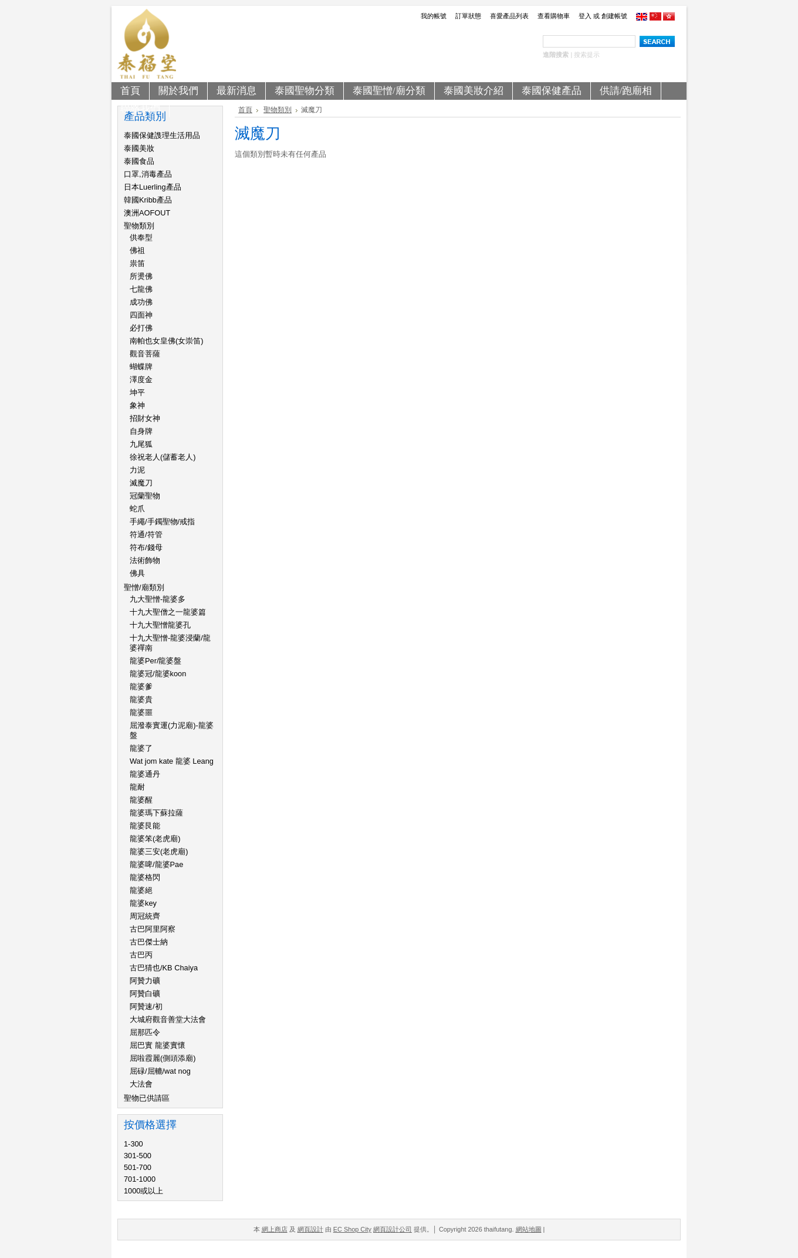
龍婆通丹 (145, 774)
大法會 (141, 1084)
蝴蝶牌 (141, 366)
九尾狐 (141, 444)
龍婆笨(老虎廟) (155, 838)
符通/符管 (146, 534)
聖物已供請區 (147, 1098)
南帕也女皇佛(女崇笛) (167, 340)
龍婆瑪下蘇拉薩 (156, 812)
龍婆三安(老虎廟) (159, 851)
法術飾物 (145, 560)
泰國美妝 (139, 148)
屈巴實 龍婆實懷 (157, 1045)
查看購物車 (553, 15)
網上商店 (275, 1229)
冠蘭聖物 (145, 495)
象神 (137, 405)
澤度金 (141, 379)
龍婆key (143, 903)
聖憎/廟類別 (144, 587)
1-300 (133, 1143)
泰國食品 (139, 161)
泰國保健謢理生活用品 (162, 135)
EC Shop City (352, 1229)
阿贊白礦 (145, 993)
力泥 (137, 470)
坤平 (137, 392)
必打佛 (141, 327)
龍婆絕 (141, 890)
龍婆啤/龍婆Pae (156, 864)
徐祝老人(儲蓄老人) (163, 457)
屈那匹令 (145, 1032)
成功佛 (141, 302)
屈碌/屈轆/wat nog (160, 1071)
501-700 (137, 1167)
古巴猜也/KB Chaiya (164, 967)
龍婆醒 (141, 799)
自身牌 (141, 431)
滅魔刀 (141, 482)
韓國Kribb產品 (148, 199)
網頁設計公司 (392, 1229)
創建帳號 (614, 15)
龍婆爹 (141, 686)
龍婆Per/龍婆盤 (155, 660)
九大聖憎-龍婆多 (157, 599)
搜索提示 (587, 54)
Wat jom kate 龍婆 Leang (172, 761)
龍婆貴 (141, 699)
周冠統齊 (145, 916)
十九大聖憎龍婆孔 (160, 624)
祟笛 (137, 263)
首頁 (245, 109)
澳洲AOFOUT (147, 212)
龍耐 (137, 787)
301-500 (137, 1155)
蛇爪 (137, 508)
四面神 (141, 315)
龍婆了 (141, 748)
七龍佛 (141, 289)
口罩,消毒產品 (148, 174)
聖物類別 (139, 225)
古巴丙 (141, 954)
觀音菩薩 (145, 353)
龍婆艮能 (145, 825)
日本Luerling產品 (152, 187)
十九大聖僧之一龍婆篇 (168, 612)
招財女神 (145, 418)
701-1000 (139, 1179)
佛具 (137, 573)
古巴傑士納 (149, 941)
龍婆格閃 (145, 877)
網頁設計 (310, 1229)
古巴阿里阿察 (152, 929)
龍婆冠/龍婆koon (158, 673)
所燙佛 (141, 276)
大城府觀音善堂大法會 (168, 1019)
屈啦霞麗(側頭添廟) (163, 1058)
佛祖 (137, 250)
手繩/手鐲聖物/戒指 (162, 521)
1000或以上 (143, 1190)
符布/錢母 (146, 547)
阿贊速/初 (146, 1006)
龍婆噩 (141, 712)
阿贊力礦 (145, 980)
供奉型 (141, 237)
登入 (585, 15)
